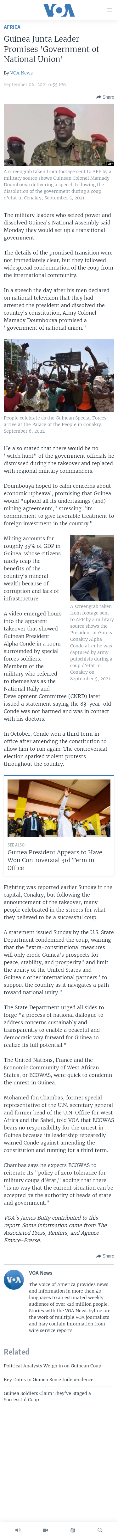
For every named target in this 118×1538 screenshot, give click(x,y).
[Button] (105, 97)
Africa (12, 27)
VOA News (21, 73)
